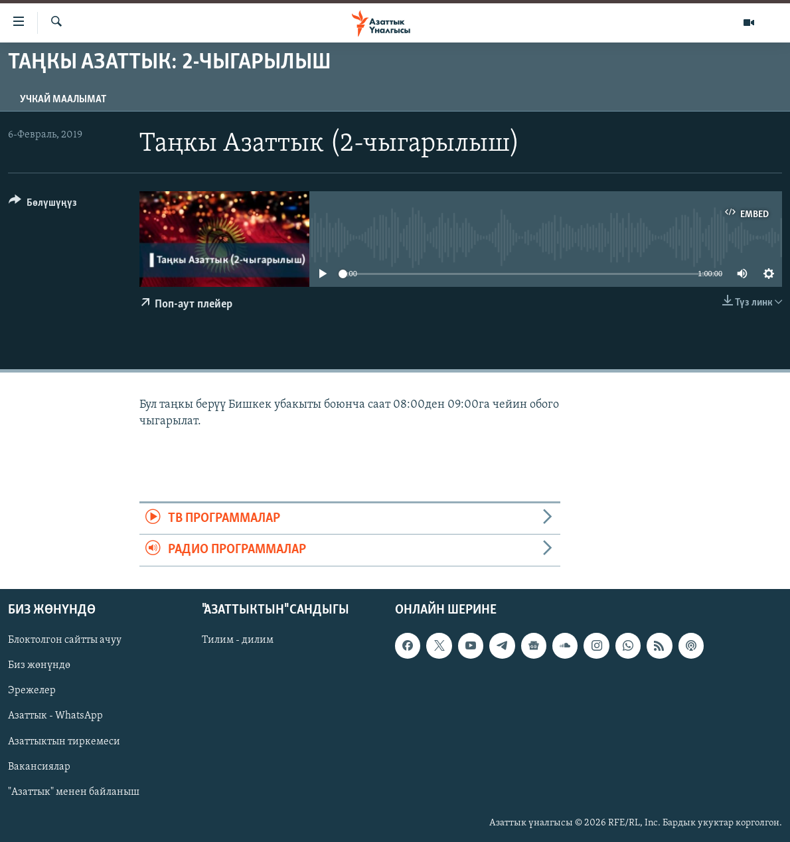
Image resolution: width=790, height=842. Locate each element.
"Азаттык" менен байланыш (73, 791)
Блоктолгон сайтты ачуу (64, 640)
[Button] (43, 204)
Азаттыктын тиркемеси (64, 741)
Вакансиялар (39, 766)
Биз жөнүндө (39, 665)
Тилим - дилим (238, 640)
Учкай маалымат (63, 99)
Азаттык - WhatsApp (55, 716)
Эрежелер (32, 690)
